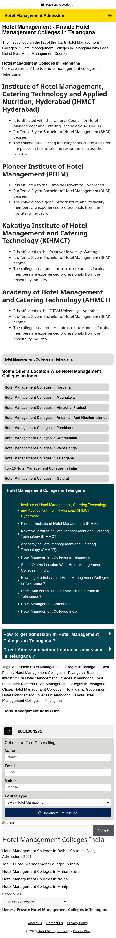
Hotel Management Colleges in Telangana (41, 63)
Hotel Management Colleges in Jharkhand (39, 428)
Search (8, 822)
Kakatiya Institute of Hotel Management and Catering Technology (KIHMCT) (65, 534)
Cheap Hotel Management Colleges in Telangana (43, 689)
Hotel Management (52, 931)
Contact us (54, 923)
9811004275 (30, 731)
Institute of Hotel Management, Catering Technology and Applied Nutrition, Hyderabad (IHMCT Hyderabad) (64, 510)
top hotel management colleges (68, 68)
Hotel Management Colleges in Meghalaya (40, 397)
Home (7, 909)
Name (10, 751)
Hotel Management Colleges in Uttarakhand (41, 438)
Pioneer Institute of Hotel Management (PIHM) (59, 524)
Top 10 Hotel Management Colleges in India (41, 468)
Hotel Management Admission (34, 15)
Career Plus (81, 931)
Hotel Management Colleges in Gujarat (37, 478)
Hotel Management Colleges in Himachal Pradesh (46, 407)
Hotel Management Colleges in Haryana (38, 387)
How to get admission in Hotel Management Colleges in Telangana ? (65, 581)
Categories (11, 893)
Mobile (11, 781)
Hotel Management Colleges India (49, 611)
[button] (58, 636)
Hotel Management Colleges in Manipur (37, 886)
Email (10, 766)
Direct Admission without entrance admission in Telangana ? (60, 594)
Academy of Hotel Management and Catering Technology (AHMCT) (58, 547)
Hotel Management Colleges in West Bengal (41, 448)
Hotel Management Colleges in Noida (35, 878)
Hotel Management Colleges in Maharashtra (41, 871)
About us (35, 923)
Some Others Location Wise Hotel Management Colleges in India (60, 568)
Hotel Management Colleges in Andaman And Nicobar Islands (56, 418)
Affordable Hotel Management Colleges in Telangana (55, 667)
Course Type (16, 796)
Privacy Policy (77, 923)
